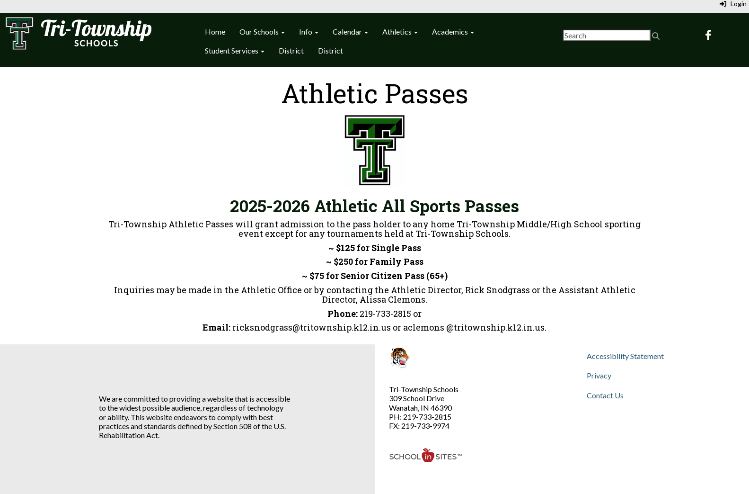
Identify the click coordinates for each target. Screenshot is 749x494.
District (291, 50)
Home (215, 31)
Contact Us (605, 395)
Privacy (599, 375)
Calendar (350, 31)
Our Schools (262, 31)
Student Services (234, 50)
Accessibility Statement (625, 355)
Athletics (400, 31)
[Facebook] (708, 35)
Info (308, 31)
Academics (453, 31)
